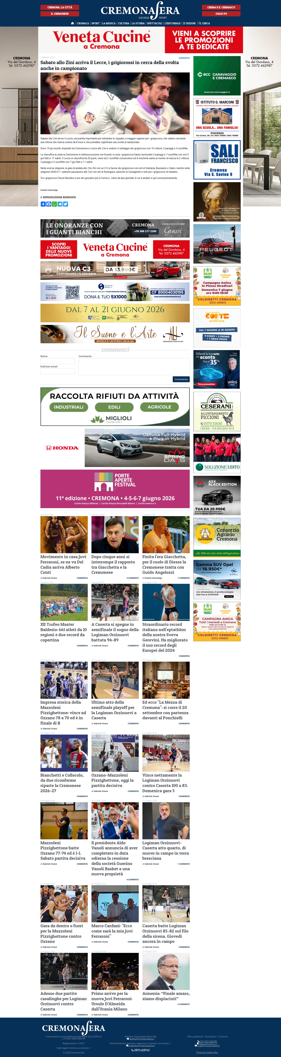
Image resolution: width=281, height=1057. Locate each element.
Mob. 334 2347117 (207, 1043)
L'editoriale (173, 23)
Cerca (204, 23)
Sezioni (189, 23)
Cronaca (83, 23)
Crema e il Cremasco (221, 7)
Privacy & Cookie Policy (207, 1052)
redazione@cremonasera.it (140, 1045)
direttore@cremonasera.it (140, 1038)
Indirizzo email (57, 369)
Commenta (181, 379)
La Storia (138, 23)
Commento (134, 365)
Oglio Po (221, 13)
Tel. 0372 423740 (207, 1041)
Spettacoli (154, 23)
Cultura (123, 23)
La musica (109, 23)
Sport (95, 23)
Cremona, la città (59, 7)
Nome (57, 359)
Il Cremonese (60, 13)
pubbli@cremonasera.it (207, 1045)
